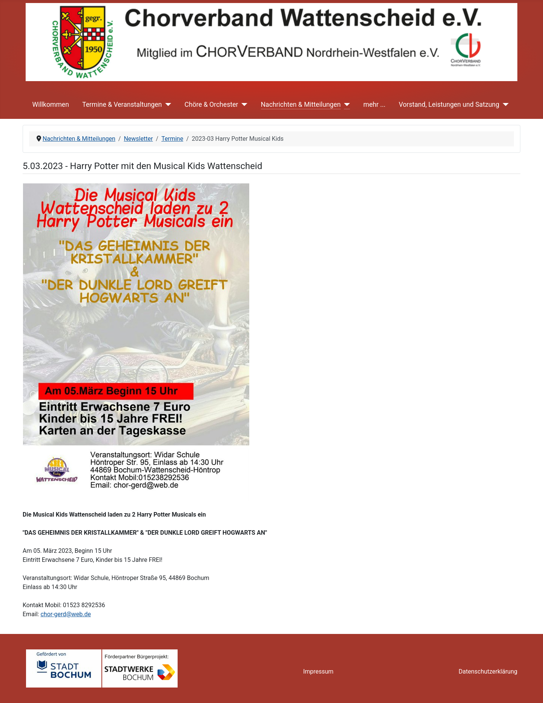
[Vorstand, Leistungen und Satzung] (504, 104)
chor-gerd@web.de (65, 614)
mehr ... (375, 104)
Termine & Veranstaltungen (122, 104)
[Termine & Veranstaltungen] (166, 104)
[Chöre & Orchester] (243, 104)
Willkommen (50, 104)
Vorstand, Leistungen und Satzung (449, 104)
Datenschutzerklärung (488, 671)
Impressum (318, 671)
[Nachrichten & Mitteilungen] (345, 104)
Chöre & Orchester (211, 104)
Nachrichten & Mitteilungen (301, 104)
